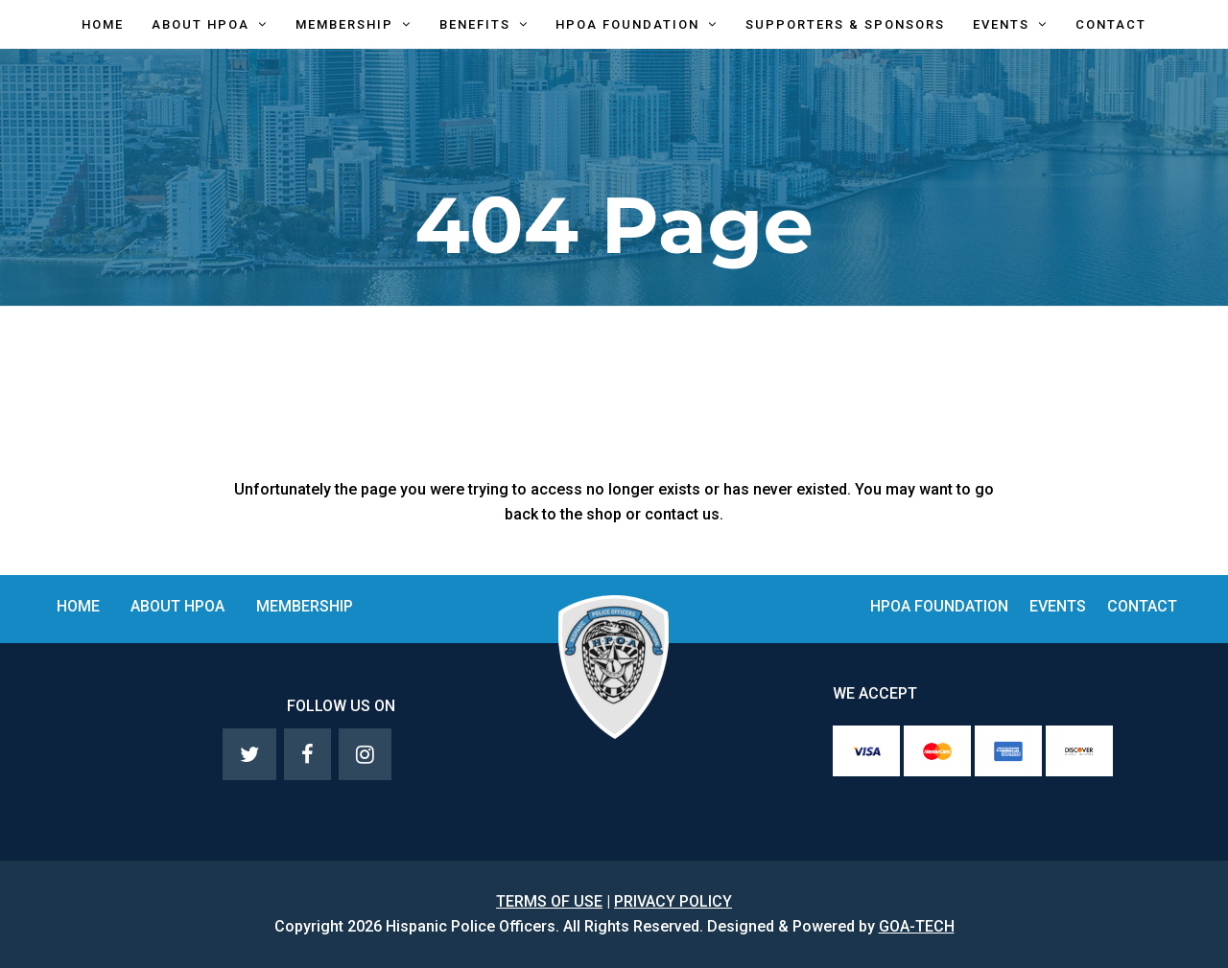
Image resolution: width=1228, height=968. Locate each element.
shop (604, 514)
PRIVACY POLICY (673, 901)
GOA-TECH (917, 926)
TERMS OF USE (549, 901)
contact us (682, 514)
